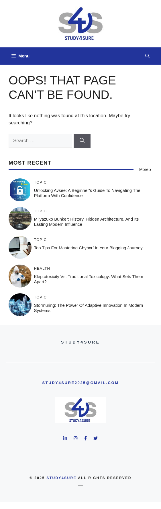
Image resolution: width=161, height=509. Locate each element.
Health (42, 268)
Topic (40, 182)
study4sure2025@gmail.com (80, 383)
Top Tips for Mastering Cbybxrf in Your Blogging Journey (88, 247)
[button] (147, 56)
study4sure (61, 478)
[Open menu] (80, 486)
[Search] (82, 141)
